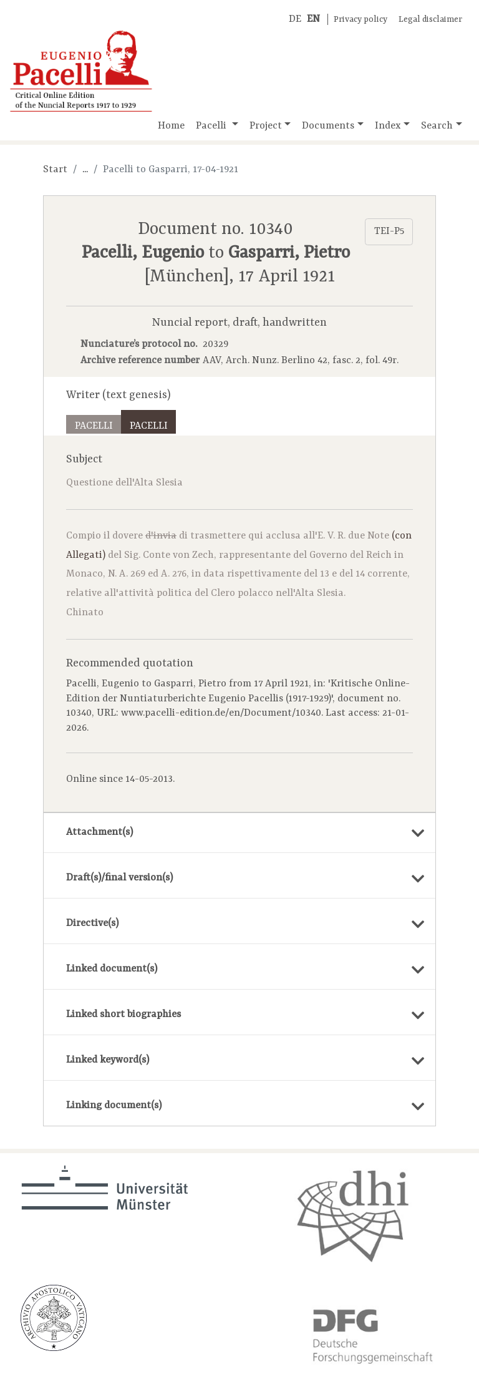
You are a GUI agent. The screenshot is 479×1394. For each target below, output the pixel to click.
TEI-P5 (389, 231)
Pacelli (94, 426)
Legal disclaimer (430, 19)
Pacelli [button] (212, 126)
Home (171, 126)
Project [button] (265, 126)
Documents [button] (328, 126)
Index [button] (388, 126)
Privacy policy (360, 19)
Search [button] (437, 126)
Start (55, 169)
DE (295, 19)
